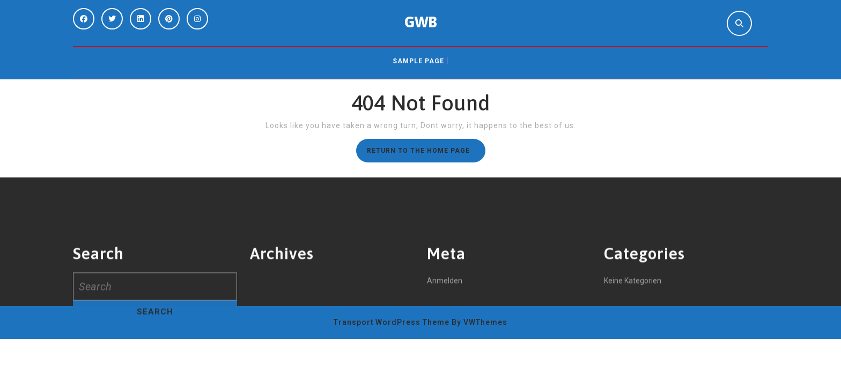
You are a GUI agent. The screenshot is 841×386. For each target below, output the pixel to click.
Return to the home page (426, 153)
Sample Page (418, 61)
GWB (420, 22)
